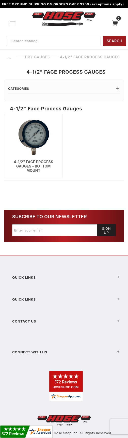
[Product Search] (53, 41)
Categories (64, 89)
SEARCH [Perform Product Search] (114, 41)
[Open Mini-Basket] (116, 23)
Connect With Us (66, 352)
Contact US (66, 321)
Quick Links (66, 277)
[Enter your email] (54, 230)
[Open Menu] (12, 23)
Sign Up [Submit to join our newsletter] (106, 230)
